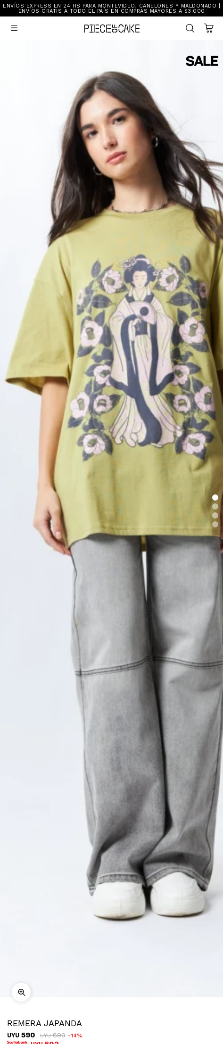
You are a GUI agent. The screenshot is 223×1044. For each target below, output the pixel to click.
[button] (215, 497)
